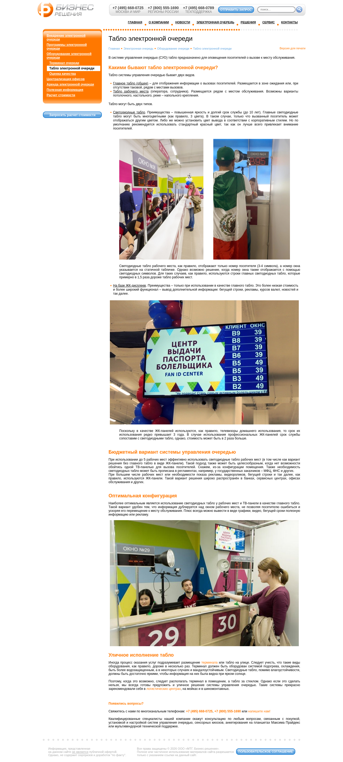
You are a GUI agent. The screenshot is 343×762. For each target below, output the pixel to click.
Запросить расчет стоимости (72, 115)
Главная (114, 48)
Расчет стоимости (61, 95)
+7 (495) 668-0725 (128, 8)
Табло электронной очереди (71, 68)
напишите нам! (259, 711)
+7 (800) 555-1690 (163, 8)
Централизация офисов (66, 79)
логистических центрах (163, 689)
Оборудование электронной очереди (69, 56)
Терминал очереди (64, 63)
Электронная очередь (138, 48)
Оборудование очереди (173, 48)
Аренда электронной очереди (70, 84)
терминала (209, 662)
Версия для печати (292, 48)
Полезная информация (65, 90)
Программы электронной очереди (67, 46)
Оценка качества (62, 74)
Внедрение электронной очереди (66, 37)
